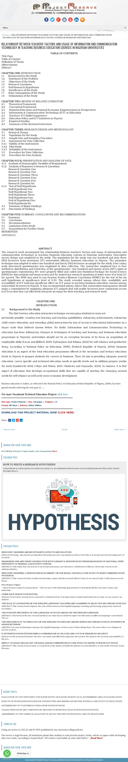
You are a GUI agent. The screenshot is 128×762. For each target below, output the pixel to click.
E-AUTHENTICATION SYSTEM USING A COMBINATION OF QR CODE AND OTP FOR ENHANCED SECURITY (54, 634)
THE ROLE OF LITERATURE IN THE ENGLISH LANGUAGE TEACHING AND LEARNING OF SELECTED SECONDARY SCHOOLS (63, 603)
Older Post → (120, 429)
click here (62, 394)
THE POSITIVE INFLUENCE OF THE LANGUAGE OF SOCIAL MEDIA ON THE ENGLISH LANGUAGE (50, 613)
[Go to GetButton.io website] (7, 759)
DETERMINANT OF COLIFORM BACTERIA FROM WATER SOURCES (33, 705)
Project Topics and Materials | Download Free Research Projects (72, 760)
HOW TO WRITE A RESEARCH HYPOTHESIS (29, 464)
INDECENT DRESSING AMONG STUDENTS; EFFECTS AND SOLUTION (36, 552)
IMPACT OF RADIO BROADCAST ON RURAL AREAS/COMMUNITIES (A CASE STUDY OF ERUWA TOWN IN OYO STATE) (59, 643)
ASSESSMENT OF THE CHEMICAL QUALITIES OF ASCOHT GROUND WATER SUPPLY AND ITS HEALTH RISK (52, 714)
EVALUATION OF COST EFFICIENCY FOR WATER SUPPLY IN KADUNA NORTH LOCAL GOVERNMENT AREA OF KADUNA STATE (61, 697)
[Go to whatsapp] (7, 753)
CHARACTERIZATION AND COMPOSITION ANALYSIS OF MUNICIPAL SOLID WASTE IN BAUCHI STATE (50, 710)
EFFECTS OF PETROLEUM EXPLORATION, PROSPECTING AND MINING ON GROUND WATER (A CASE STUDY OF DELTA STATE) (61, 701)
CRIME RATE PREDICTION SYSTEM (19, 594)
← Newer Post (8, 429)
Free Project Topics (10, 585)
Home (5, 35)
